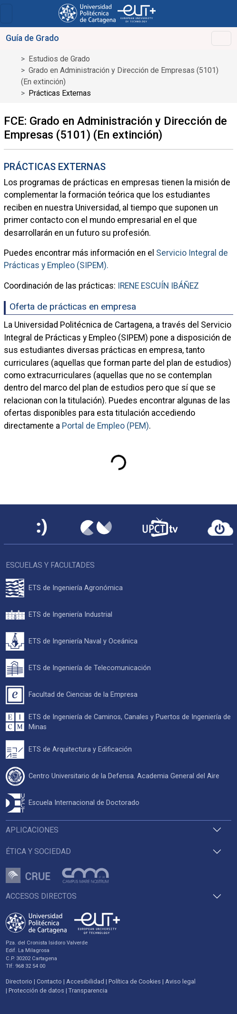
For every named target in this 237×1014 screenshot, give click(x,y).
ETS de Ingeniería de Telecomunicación (90, 668)
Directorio (19, 981)
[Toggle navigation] (6, 13)
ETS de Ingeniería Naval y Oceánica (83, 641)
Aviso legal (180, 981)
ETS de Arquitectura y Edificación (80, 749)
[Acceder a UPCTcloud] (220, 528)
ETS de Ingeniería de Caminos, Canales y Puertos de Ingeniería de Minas (130, 722)
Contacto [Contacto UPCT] (49, 981)
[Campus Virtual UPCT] (96, 527)
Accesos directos (41, 896)
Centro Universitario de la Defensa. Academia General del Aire (124, 776)
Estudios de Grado (59, 58)
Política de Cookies (135, 981)
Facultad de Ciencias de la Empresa (83, 695)
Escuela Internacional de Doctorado (84, 803)
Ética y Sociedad (38, 851)
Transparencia (88, 990)
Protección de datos (36, 990)
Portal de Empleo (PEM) (105, 426)
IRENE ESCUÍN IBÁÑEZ (158, 286)
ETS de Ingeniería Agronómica (76, 588)
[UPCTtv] (160, 528)
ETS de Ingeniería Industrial (70, 615)
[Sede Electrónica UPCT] (42, 528)
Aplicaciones (32, 829)
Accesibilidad (85, 981)
